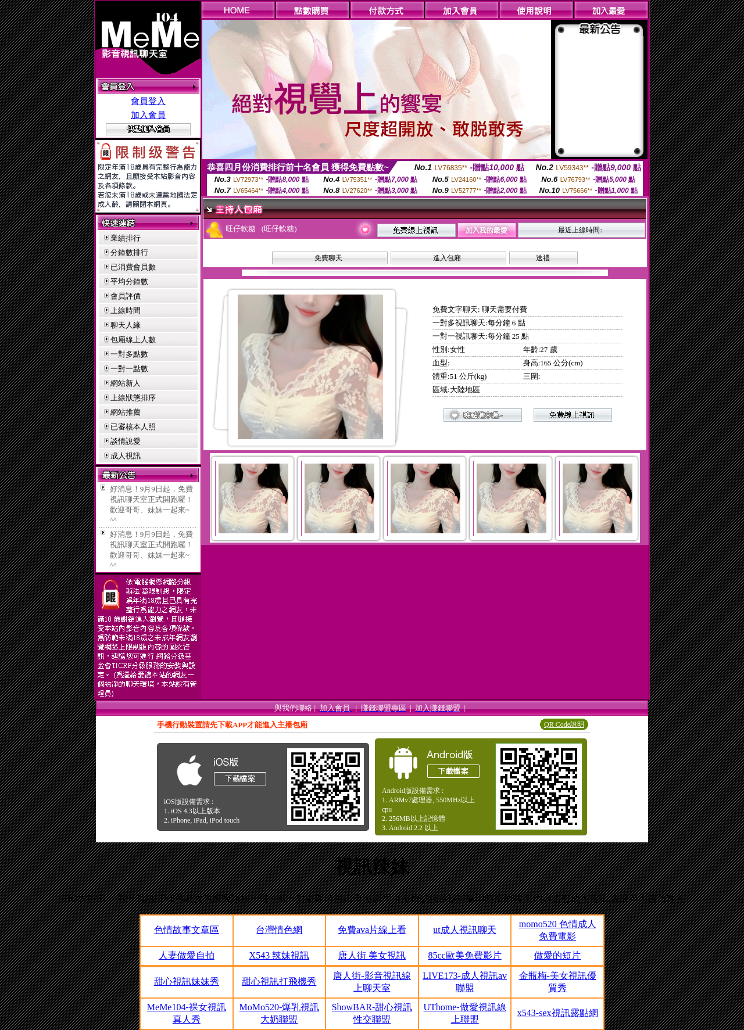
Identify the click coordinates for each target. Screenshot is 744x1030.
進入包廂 (447, 258)
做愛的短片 (557, 955)
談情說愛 (125, 441)
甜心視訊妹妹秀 (186, 981)
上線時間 (125, 310)
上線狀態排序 (133, 397)
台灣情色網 (279, 930)
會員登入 (148, 101)
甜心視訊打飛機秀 (279, 981)
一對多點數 (129, 354)
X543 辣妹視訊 (279, 955)
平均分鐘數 (129, 281)
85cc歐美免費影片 (464, 955)
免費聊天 (328, 258)
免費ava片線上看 (372, 930)
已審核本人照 (133, 426)
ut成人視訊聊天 (464, 930)
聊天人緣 (125, 325)
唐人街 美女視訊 (372, 955)
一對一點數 (129, 368)
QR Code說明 (564, 724)
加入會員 (148, 115)
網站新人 (125, 383)
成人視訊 (125, 455)
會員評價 (125, 296)
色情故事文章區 (186, 930)
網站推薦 (125, 412)
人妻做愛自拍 (186, 955)
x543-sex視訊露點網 (557, 1013)
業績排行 (125, 238)
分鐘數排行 (129, 252)
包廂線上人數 (133, 339)
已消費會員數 (133, 267)
